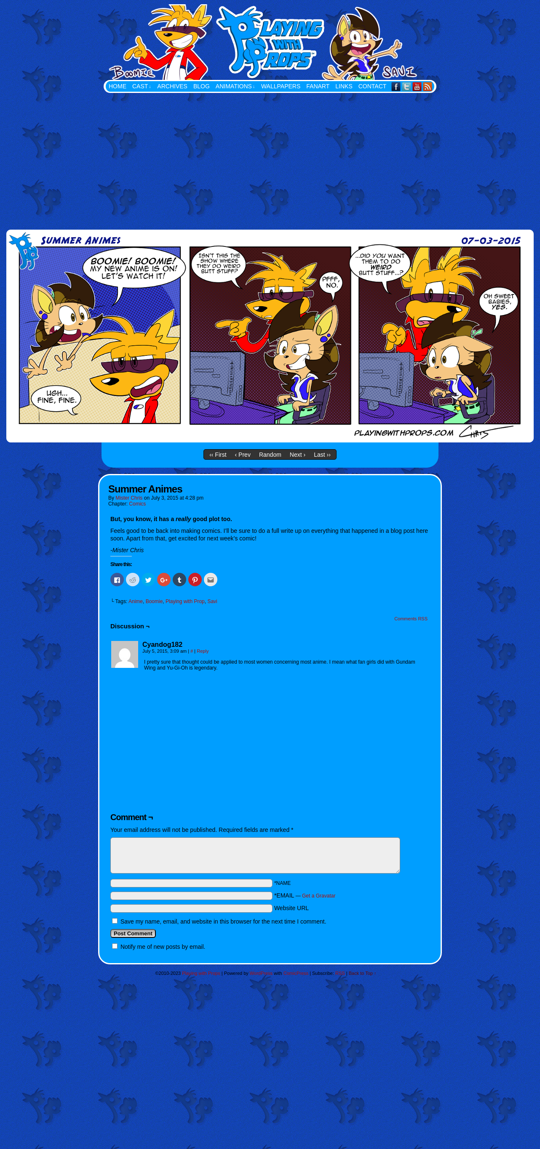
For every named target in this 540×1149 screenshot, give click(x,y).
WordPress (261, 973)
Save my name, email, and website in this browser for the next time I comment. (223, 921)
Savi (212, 601)
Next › (297, 454)
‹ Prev (243, 454)
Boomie (154, 601)
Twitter (406, 86)
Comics (137, 504)
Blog (201, 86)
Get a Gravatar (318, 896)
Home (117, 86)
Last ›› (322, 454)
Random (270, 454)
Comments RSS (411, 618)
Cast (141, 86)
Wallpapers (280, 86)
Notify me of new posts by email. (163, 946)
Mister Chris (128, 498)
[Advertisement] (270, 156)
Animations (235, 86)
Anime (135, 601)
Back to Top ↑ (363, 973)
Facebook (396, 86)
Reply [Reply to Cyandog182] (203, 651)
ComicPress (295, 973)
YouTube (417, 86)
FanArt (317, 86)
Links (343, 86)
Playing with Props (312, 42)
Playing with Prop (185, 601)
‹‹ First (217, 454)
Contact (372, 86)
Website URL (291, 908)
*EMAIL (305, 895)
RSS (427, 86)
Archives (172, 86)
